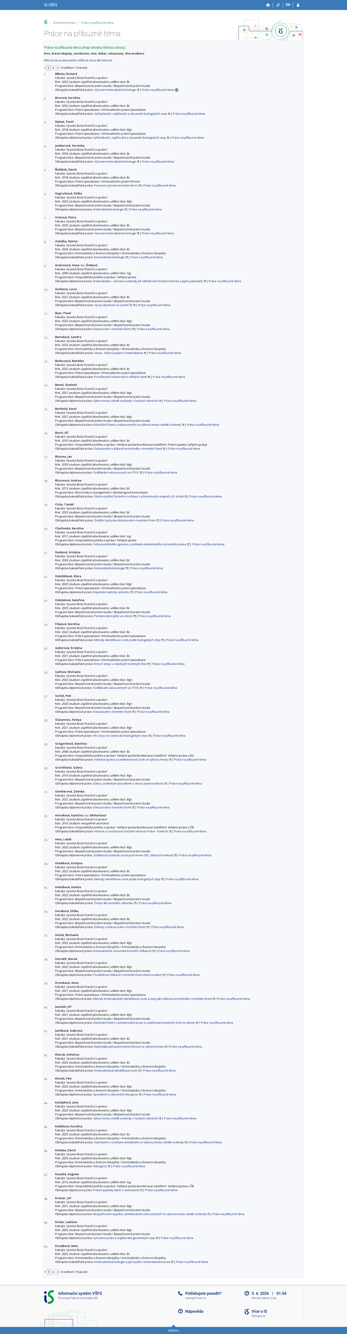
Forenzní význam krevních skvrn (116, 185)
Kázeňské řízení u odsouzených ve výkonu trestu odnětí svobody (137, 425)
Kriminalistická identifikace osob (115, 1070)
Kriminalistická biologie (108, 209)
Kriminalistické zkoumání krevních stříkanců (122, 951)
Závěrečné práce (64, 23)
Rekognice (100, 1166)
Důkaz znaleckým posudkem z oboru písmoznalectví (128, 783)
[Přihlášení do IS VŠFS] (298, 5)
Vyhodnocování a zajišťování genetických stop (124, 1238)
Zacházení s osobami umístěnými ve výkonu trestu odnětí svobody (139, 1142)
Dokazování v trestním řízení (112, 329)
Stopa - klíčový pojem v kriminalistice (118, 353)
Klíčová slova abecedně (60, 60)
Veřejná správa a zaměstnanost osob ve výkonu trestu (131, 759)
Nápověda (194, 1311)
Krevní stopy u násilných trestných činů (120, 664)
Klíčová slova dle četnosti (95, 60)
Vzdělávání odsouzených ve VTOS (116, 472)
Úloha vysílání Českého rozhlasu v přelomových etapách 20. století (139, 496)
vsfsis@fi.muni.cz (195, 1298)
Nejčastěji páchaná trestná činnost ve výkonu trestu (129, 1047)
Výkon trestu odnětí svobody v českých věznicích (125, 401)
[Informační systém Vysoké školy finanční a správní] (50, 4)
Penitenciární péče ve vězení (113, 616)
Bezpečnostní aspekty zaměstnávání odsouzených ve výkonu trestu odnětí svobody (149, 1214)
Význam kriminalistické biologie (115, 90)
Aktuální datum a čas (264, 1298)
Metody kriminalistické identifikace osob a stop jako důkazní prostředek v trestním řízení (152, 999)
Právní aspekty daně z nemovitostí (116, 1190)
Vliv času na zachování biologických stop (120, 736)
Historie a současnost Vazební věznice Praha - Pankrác (131, 831)
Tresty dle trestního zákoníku (113, 903)
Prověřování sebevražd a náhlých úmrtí (120, 377)
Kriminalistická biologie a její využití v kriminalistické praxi (132, 1262)
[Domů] (268, 5)
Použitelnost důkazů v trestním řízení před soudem (127, 975)
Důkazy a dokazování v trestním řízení (120, 927)
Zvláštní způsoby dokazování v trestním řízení (125, 520)
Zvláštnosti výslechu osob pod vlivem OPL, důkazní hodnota (133, 855)
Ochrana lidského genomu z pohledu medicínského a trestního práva (139, 544)
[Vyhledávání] (278, 5)
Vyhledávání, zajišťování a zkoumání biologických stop (130, 114)
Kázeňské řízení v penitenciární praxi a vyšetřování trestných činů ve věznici (144, 1023)
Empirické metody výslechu (111, 592)
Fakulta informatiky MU (84, 1298)
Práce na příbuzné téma (97, 23)
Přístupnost (258, 1316)
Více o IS (259, 1311)
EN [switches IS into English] (288, 4)
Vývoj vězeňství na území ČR (113, 305)
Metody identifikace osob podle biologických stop (127, 640)
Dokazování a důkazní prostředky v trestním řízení (128, 448)
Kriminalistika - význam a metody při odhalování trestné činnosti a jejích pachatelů (148, 281)
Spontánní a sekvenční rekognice (115, 1094)
